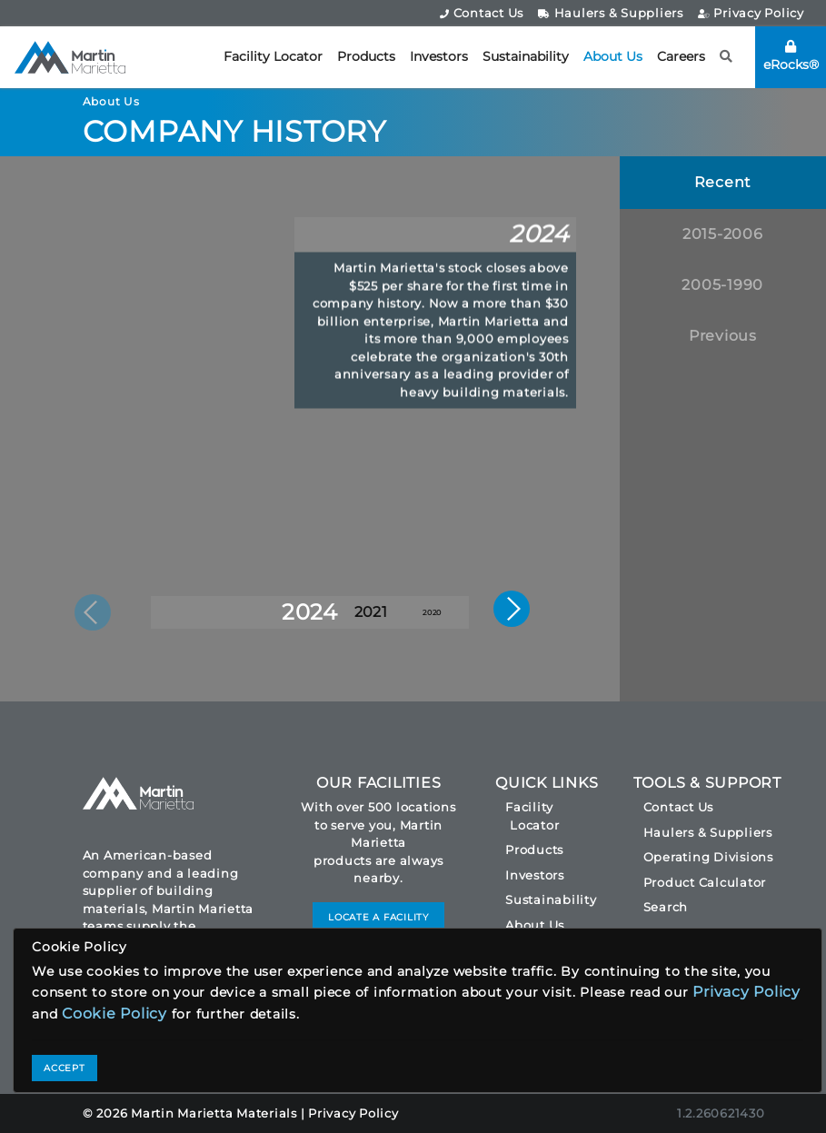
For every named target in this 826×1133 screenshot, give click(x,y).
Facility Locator (273, 56)
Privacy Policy (751, 12)
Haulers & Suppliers (610, 12)
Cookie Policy (114, 1013)
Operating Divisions (708, 857)
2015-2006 (722, 234)
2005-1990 (722, 284)
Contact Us (481, 12)
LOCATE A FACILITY (378, 917)
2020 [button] (432, 612)
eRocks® (791, 56)
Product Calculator (705, 882)
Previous (723, 335)
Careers (681, 56)
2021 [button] (370, 612)
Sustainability (526, 56)
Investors (439, 56)
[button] (726, 57)
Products (366, 56)
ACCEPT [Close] (64, 1068)
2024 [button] (310, 612)
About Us (612, 56)
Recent (723, 182)
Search (666, 906)
